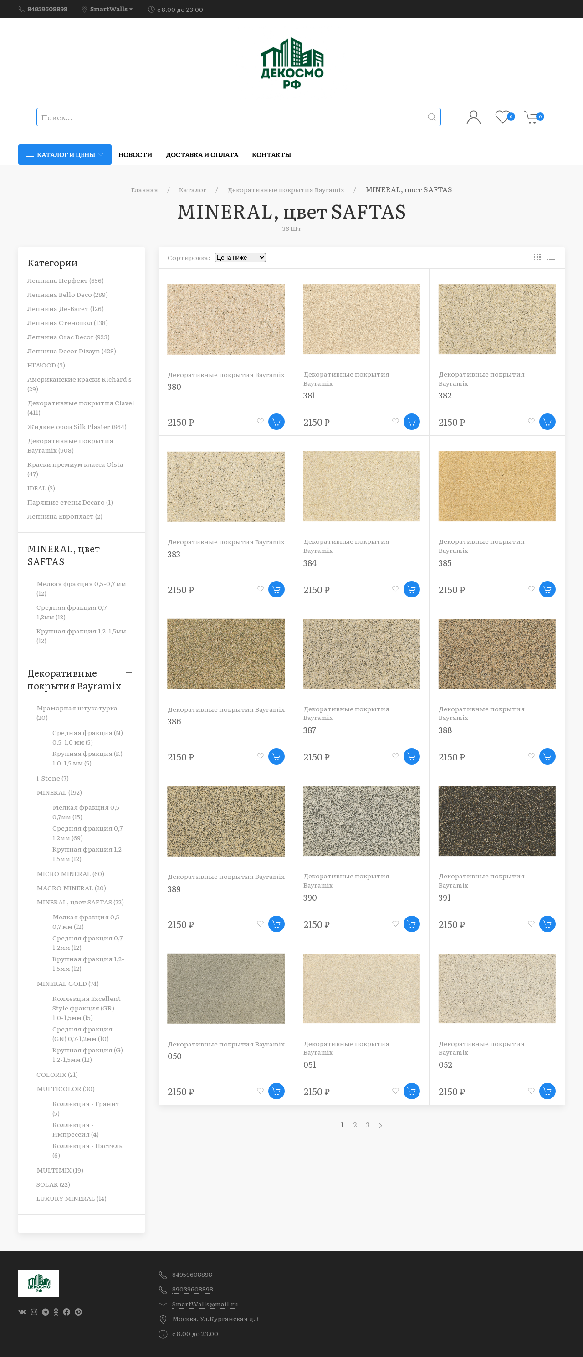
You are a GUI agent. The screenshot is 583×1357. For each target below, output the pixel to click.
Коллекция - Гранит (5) (86, 1108)
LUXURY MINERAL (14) (71, 1198)
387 (309, 730)
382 (445, 395)
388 (445, 730)
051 (309, 1064)
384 (310, 562)
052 (445, 1064)
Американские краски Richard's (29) (79, 383)
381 (309, 395)
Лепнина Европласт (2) (64, 515)
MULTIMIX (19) (59, 1169)
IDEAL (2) (41, 487)
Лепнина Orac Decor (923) (68, 336)
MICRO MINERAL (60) (70, 873)
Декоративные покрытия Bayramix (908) (70, 445)
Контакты (271, 154)
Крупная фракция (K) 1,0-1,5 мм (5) (87, 758)
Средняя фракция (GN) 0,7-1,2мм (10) (82, 1033)
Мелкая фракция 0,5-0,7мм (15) (87, 811)
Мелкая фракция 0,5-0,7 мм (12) (81, 588)
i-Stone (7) (52, 777)
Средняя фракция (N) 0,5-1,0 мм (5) (87, 737)
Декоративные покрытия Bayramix (285, 189)
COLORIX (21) (57, 1074)
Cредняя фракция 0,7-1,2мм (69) (88, 832)
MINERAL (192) (59, 791)
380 (174, 386)
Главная (144, 189)
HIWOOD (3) (46, 364)
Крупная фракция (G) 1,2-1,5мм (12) (87, 1054)
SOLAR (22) (53, 1184)
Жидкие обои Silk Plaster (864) (77, 426)
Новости (135, 154)
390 (310, 897)
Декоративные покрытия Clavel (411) (80, 407)
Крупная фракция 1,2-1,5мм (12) (81, 635)
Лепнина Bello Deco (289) (67, 294)
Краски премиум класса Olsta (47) (75, 468)
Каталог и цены (65, 154)
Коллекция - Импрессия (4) (75, 1129)
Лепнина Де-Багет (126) (65, 308)
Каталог (192, 189)
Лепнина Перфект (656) (65, 280)
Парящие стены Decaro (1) (70, 501)
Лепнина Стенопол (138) (67, 322)
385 (445, 562)
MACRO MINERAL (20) (71, 887)
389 (174, 889)
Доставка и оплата (202, 154)
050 (175, 1056)
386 (174, 721)
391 (445, 897)
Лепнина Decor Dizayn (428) (71, 350)
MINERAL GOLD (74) (67, 983)
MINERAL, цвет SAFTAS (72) (80, 901)
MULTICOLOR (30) (65, 1088)
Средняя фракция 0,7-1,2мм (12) (72, 611)
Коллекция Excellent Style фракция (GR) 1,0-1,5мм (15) (86, 1008)
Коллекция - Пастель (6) (87, 1150)
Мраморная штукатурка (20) (77, 712)
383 (174, 554)
